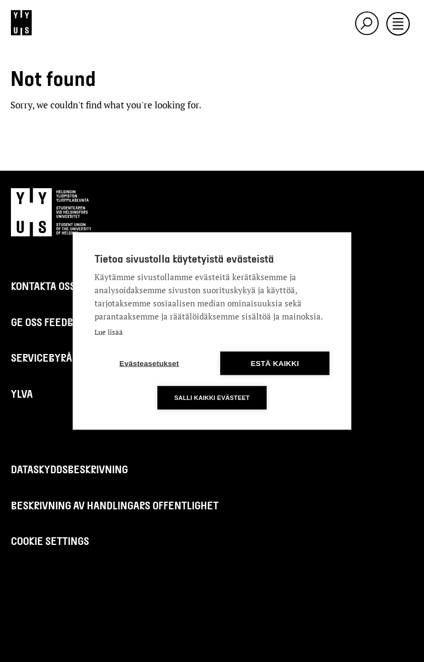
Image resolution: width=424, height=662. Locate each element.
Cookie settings (50, 541)
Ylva (22, 393)
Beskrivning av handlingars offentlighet (115, 505)
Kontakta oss (43, 286)
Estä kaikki (275, 363)
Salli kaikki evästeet (212, 397)
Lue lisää (109, 332)
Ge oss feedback (51, 322)
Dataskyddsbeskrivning (69, 469)
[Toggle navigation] (398, 24)
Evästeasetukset (149, 363)
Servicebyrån (45, 357)
